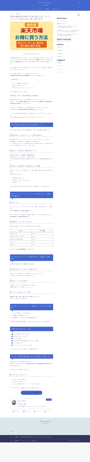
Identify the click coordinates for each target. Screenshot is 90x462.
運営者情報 (17, 451)
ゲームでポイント (61, 20)
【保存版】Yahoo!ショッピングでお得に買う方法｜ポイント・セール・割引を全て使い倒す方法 (68, 31)
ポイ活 (39, 9)
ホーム (33, 9)
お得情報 (47, 9)
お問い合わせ (55, 9)
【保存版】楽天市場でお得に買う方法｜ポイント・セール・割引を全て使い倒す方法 (68, 27)
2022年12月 (59, 56)
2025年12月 (59, 50)
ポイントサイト (60, 69)
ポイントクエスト (45, 2)
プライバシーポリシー (25, 451)
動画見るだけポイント (62, 23)
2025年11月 (59, 53)
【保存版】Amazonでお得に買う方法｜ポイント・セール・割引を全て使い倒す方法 (68, 35)
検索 (78, 15)
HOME (11, 447)
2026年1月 (59, 47)
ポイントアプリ (60, 65)
